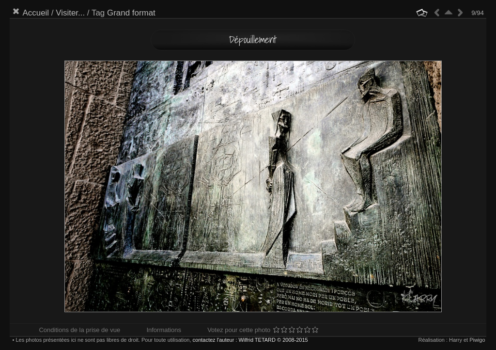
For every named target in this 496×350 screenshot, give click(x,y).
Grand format (131, 12)
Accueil (35, 12)
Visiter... (70, 12)
